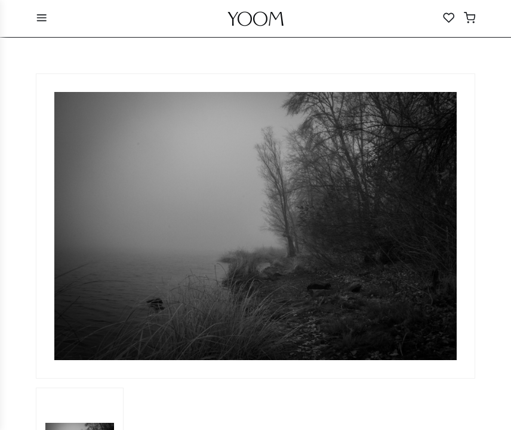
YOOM (255, 22)
